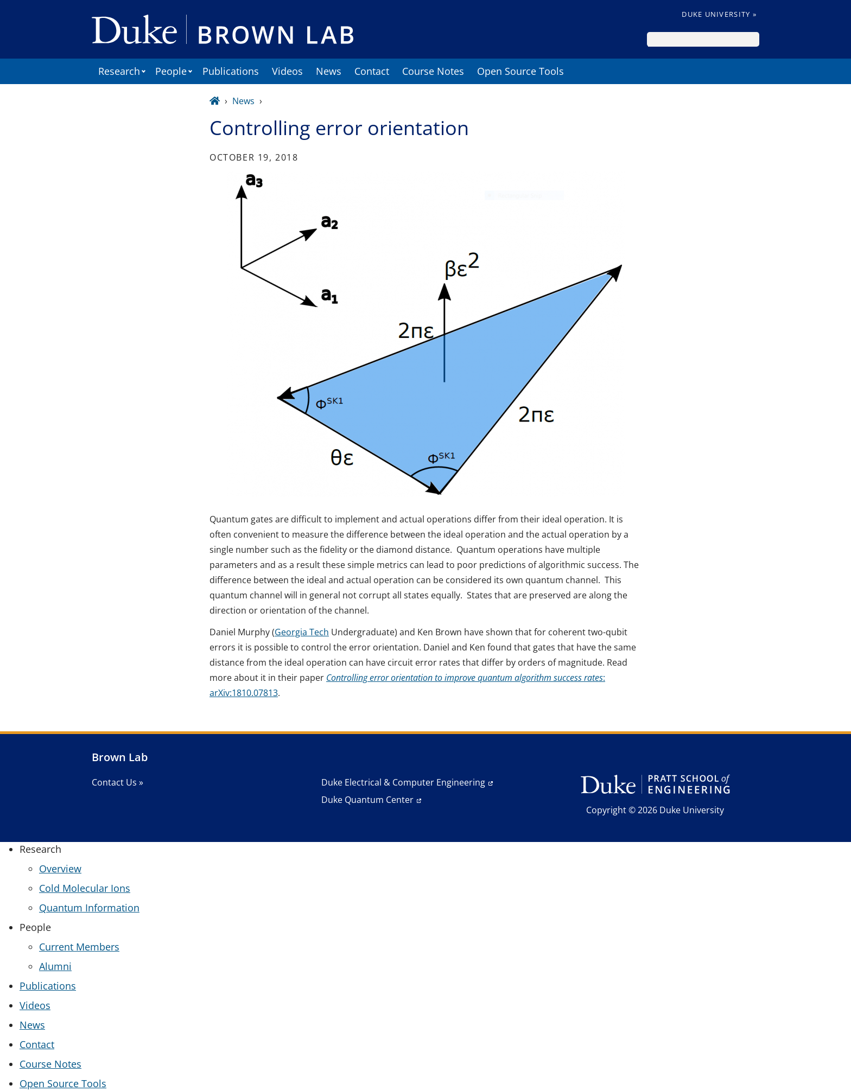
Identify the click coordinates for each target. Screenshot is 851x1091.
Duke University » (719, 14)
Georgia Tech (302, 632)
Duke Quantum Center (367, 800)
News (328, 71)
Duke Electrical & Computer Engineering (403, 782)
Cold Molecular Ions (84, 888)
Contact (371, 71)
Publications (230, 71)
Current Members (79, 946)
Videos (287, 71)
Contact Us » (117, 782)
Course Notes (433, 71)
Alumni (55, 966)
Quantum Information (89, 907)
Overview (60, 868)
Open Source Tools (520, 71)
